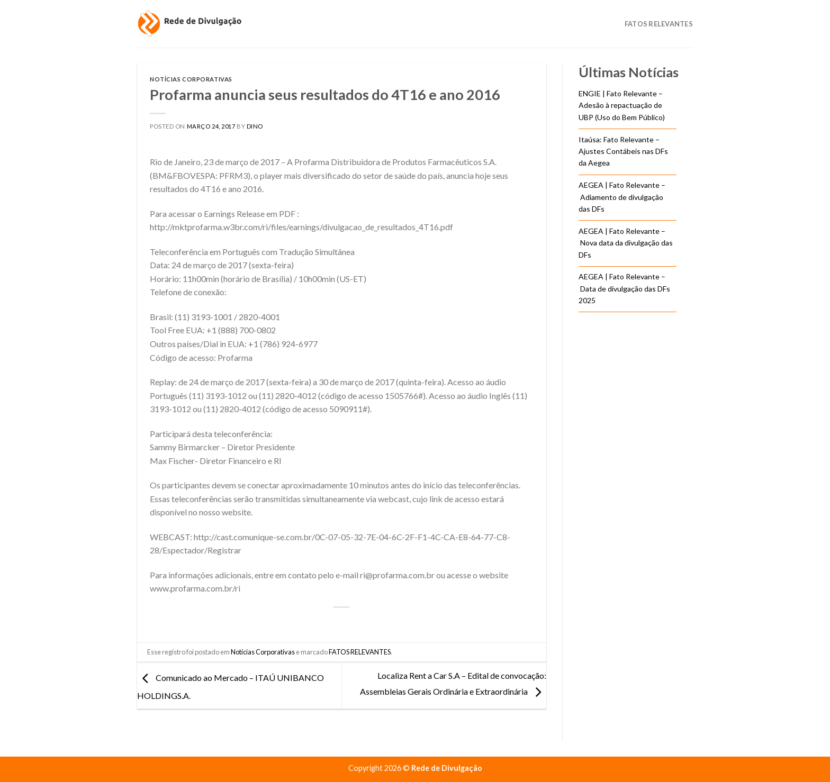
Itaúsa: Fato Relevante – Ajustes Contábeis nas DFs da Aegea (623, 151)
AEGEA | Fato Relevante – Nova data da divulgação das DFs (626, 242)
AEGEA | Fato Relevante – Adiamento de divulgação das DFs (622, 196)
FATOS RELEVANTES (360, 652)
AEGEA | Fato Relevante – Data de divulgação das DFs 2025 (624, 288)
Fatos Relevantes (659, 24)
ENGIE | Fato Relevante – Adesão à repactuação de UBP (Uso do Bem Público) (622, 105)
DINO (255, 126)
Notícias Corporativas (191, 79)
